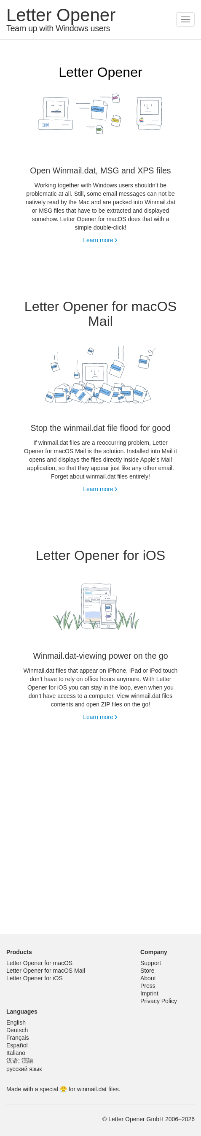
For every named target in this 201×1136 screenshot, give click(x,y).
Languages (22, 1011)
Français (17, 1037)
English (16, 1022)
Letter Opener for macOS (39, 963)
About (148, 978)
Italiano (15, 1052)
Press (147, 985)
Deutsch (17, 1030)
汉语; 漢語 (19, 1060)
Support (150, 963)
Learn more (100, 240)
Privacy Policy (158, 1001)
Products (19, 952)
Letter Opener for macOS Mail (45, 970)
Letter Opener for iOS (34, 978)
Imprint (149, 993)
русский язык (24, 1069)
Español (17, 1045)
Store (147, 970)
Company (153, 952)
